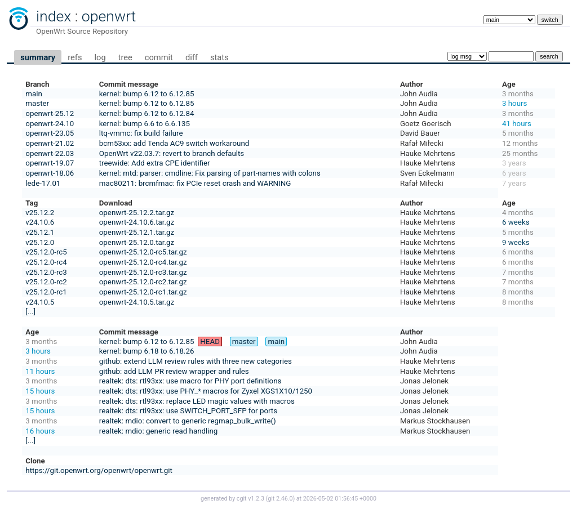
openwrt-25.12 (49, 113)
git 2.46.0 (280, 498)
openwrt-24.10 (49, 123)
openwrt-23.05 (49, 133)
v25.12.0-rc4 (45, 262)
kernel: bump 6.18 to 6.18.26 (146, 351)
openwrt (109, 16)
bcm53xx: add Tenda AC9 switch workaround (174, 143)
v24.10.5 (39, 302)
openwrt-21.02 (49, 143)
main (33, 94)
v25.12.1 (39, 232)
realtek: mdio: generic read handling (158, 431)
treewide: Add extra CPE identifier (154, 163)
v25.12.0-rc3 (45, 272)
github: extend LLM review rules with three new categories (195, 361)
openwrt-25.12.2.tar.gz (136, 212)
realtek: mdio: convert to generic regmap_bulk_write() (187, 421)
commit (159, 57)
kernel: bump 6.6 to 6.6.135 (144, 123)
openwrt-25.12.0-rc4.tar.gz (143, 262)
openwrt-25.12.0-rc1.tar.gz (143, 292)
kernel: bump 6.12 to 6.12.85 (146, 94)
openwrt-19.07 (49, 163)
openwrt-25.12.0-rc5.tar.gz (143, 252)
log (99, 57)
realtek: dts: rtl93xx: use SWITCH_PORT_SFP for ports (188, 411)
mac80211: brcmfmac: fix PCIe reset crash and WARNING (195, 183)
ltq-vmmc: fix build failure (141, 133)
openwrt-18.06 (49, 173)
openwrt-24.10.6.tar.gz (136, 222)
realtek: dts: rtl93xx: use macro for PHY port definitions (190, 381)
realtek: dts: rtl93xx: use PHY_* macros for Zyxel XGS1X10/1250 (205, 391)
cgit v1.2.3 (250, 498)
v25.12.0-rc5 (45, 252)
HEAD (210, 341)
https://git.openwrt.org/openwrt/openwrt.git (98, 470)
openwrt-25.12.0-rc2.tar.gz (143, 282)
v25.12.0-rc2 (45, 282)
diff (191, 57)
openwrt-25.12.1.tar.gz (136, 232)
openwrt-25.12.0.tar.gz (136, 242)
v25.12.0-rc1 (45, 292)
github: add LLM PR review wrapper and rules (174, 371)
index (53, 16)
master (37, 103)
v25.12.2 (39, 212)
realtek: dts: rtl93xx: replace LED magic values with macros (197, 401)
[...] (30, 311)
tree (125, 57)
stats (219, 57)
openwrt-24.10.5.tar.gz (136, 302)
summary (37, 57)
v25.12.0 (39, 242)
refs (75, 57)
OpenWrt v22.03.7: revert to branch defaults (171, 153)
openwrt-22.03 (49, 153)
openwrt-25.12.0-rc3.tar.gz (143, 272)
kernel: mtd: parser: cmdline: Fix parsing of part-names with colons (210, 173)
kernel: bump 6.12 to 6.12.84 (146, 113)
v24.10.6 (39, 222)
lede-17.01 (42, 183)
